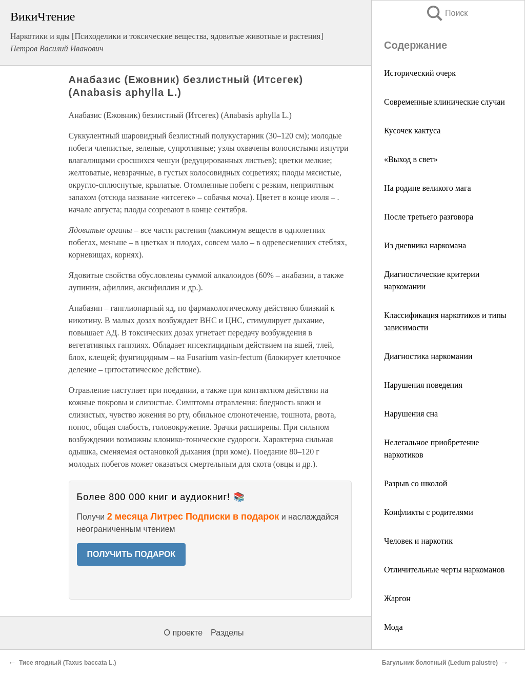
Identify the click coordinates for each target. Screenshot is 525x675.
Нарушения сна (411, 413)
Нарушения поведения (423, 385)
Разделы (227, 632)
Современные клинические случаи (444, 101)
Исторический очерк (420, 73)
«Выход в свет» (411, 159)
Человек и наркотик (418, 541)
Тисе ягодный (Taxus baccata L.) (67, 662)
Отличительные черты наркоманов (444, 569)
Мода (393, 627)
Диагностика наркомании (428, 356)
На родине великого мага (427, 188)
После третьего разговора (428, 216)
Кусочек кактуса (412, 130)
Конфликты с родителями (428, 512)
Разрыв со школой (415, 483)
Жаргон (397, 598)
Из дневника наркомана (425, 245)
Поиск (446, 13)
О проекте (183, 632)
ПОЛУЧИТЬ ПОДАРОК (131, 554)
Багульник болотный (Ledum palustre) (440, 662)
